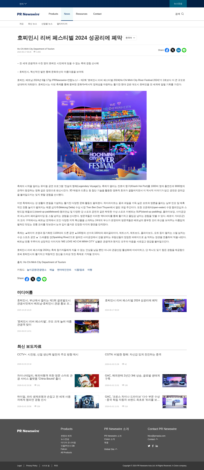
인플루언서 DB (68, 446)
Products (53, 14)
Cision (176, 466)
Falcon (64, 449)
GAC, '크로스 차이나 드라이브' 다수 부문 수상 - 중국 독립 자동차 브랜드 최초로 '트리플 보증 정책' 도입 (132, 398)
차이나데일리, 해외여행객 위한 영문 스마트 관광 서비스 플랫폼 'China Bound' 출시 (45, 377)
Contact (97, 14)
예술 (52, 269)
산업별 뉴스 (46, 24)
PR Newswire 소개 (116, 428)
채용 (106, 442)
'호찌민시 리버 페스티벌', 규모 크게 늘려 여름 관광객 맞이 (44, 323)
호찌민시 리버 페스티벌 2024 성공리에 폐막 (131, 300)
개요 (21, 24)
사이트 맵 (46, 466)
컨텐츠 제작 (66, 436)
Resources (81, 14)
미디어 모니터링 (68, 442)
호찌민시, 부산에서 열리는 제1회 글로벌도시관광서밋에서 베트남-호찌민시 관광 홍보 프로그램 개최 (44, 302)
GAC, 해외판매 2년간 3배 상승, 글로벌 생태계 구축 (132, 377)
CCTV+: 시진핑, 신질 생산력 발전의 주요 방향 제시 (47, 354)
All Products (66, 452)
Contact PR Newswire (162, 428)
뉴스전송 (178, 3)
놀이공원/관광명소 (37, 269)
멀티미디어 (62, 24)
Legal (19, 466)
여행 (89, 269)
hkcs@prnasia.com (156, 436)
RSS (56, 466)
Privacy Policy (31, 466)
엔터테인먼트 (64, 269)
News (67, 14)
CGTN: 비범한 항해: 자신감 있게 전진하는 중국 (133, 354)
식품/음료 (79, 269)
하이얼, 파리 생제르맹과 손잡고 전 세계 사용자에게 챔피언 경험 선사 (44, 398)
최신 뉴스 (32, 24)
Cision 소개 (109, 439)
